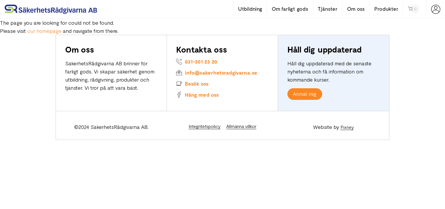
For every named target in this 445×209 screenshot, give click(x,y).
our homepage (44, 31)
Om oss (356, 9)
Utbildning (250, 9)
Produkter (386, 9)
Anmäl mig (304, 94)
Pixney (347, 127)
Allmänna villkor (241, 126)
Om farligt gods (290, 9)
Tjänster (328, 9)
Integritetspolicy (204, 126)
